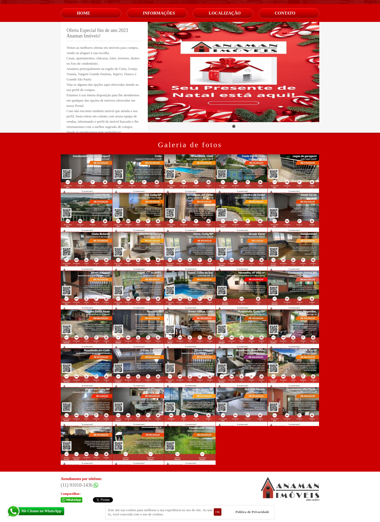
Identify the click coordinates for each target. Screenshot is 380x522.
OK (217, 512)
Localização (225, 13)
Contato (285, 13)
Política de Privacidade (252, 512)
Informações (159, 13)
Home (83, 13)
